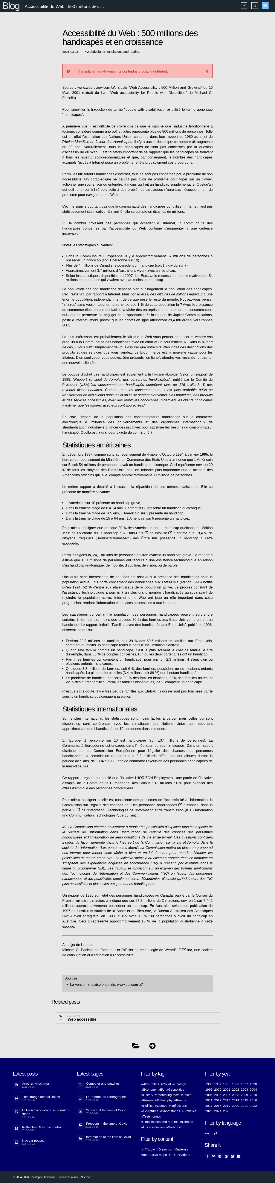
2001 (226, 1089)
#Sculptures (149, 1111)
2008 (235, 1095)
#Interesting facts (167, 1095)
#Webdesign (175, 1127)
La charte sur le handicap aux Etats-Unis (112, 533)
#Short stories (170, 1111)
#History (147, 1095)
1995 (226, 1084)
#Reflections (178, 1105)
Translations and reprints (122, 51)
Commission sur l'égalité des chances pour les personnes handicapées (122, 805)
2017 (208, 1105)
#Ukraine (186, 1122)
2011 (208, 1100)
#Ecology (179, 1084)
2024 (217, 1111)
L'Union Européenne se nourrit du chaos (45, 1112)
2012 (217, 1100)
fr (211, 1133)
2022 (253, 1105)
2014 (235, 1100)
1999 (208, 1089)
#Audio (150, 1149)
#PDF (172, 1155)
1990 (208, 1084)
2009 (244, 1095)
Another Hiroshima (35, 1083)
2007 (226, 1095)
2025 (226, 1111)
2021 (244, 1105)
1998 (253, 1084)
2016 (253, 1100)
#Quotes (161, 1105)
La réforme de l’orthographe (106, 1097)
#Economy (149, 1089)
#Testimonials (151, 1116)
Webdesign (94, 51)
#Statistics (189, 1111)
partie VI (71, 810)
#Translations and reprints (160, 1122)
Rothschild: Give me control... (43, 1127)
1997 (244, 1084)
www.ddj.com (130, 984)
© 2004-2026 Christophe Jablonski (34, 1177)
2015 (244, 1100)
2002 (235, 1089)
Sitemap (86, 1177)
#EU (161, 1089)
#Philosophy (164, 1100)
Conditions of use (68, 1177)
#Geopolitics (175, 1089)
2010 (253, 1095)
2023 (208, 1111)
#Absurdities (150, 1084)
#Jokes (186, 1095)
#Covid (166, 1084)
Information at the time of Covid (108, 1137)
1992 (217, 1084)
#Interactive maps (154, 1155)
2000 (217, 1089)
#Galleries (181, 1149)
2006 (217, 1095)
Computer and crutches (103, 1083)
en (207, 1133)
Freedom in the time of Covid (107, 1123)
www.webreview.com (96, 87)
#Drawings (164, 1149)
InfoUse (163, 533)
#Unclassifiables (153, 1127)
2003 (244, 1089)
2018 (217, 1105)
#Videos (184, 1155)
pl (215, 1133)
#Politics (147, 1105)
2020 (235, 1105)
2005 (208, 1095)
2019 (226, 1105)
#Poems (180, 1100)
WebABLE (175, 950)
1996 (235, 1084)
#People (147, 1100)
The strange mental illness (41, 1097)
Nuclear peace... (34, 1140)
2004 (253, 1089)
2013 (226, 1100)
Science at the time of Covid (106, 1110)
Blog (11, 5)
